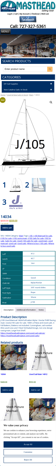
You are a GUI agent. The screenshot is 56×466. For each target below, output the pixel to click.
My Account (25, 14)
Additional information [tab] (26, 309)
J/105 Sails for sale (36, 238)
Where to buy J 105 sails (37, 243)
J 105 (31, 235)
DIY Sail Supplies (28, 84)
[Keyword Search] (25, 69)
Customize (28, 452)
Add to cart (7, 227)
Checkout (35, 14)
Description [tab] (9, 309)
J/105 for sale (6, 238)
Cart (16, 14)
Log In (10, 14)
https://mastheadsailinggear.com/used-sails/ (20, 335)
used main (42, 240)
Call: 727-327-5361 (28, 26)
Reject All (28, 460)
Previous (4, 46)
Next (52, 46)
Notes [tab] (41, 309)
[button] (51, 102)
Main (31, 95)
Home (3, 95)
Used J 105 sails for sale (27, 240)
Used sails (21, 243)
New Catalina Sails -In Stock (28, 89)
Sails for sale (10, 240)
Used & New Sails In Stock (17, 95)
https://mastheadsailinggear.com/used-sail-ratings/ (23, 333)
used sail (12, 243)
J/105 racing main (20, 238)
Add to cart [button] (7, 389)
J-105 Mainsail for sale (42, 235)
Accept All (28, 444)
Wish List (45, 14)
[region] (28, 443)
